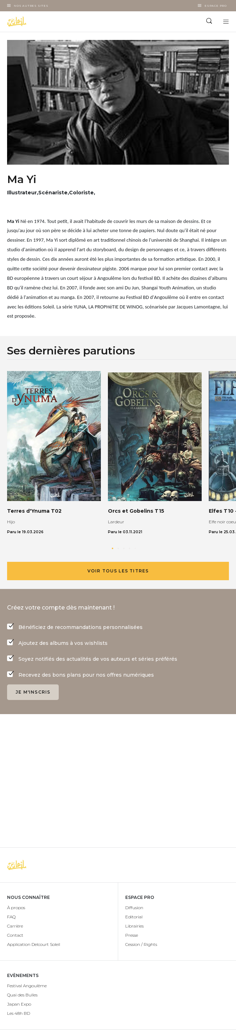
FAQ (11, 916)
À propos (16, 907)
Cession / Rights (141, 944)
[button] (112, 548)
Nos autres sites (31, 5)
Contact (15, 935)
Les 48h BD (18, 1013)
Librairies (134, 926)
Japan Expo (19, 1004)
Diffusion (134, 907)
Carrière (15, 926)
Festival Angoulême (27, 985)
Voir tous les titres (118, 570)
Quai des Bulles (22, 994)
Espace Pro (216, 5)
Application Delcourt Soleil (33, 944)
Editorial (134, 916)
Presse (131, 935)
